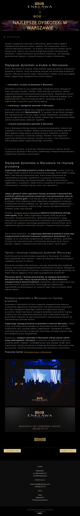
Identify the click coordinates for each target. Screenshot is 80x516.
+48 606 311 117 (40, 487)
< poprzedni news (12, 451)
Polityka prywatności (40, 500)
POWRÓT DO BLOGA (12, 37)
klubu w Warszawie (14, 96)
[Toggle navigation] (40, 12)
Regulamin (40, 497)
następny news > (68, 451)
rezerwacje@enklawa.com (40, 484)
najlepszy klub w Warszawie (27, 213)
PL (44, 16)
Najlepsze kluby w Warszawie (37, 352)
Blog (40, 495)
